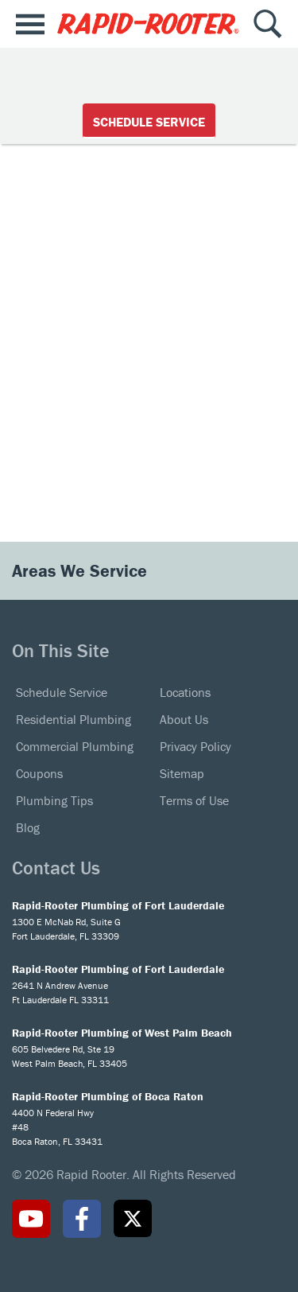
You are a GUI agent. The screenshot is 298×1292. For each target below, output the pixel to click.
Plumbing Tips (54, 800)
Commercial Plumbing (75, 746)
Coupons (39, 773)
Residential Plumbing (73, 719)
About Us (184, 719)
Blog (28, 827)
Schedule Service (149, 122)
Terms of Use (194, 800)
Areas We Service (82, 571)
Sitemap (182, 773)
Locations (185, 692)
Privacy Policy (195, 746)
